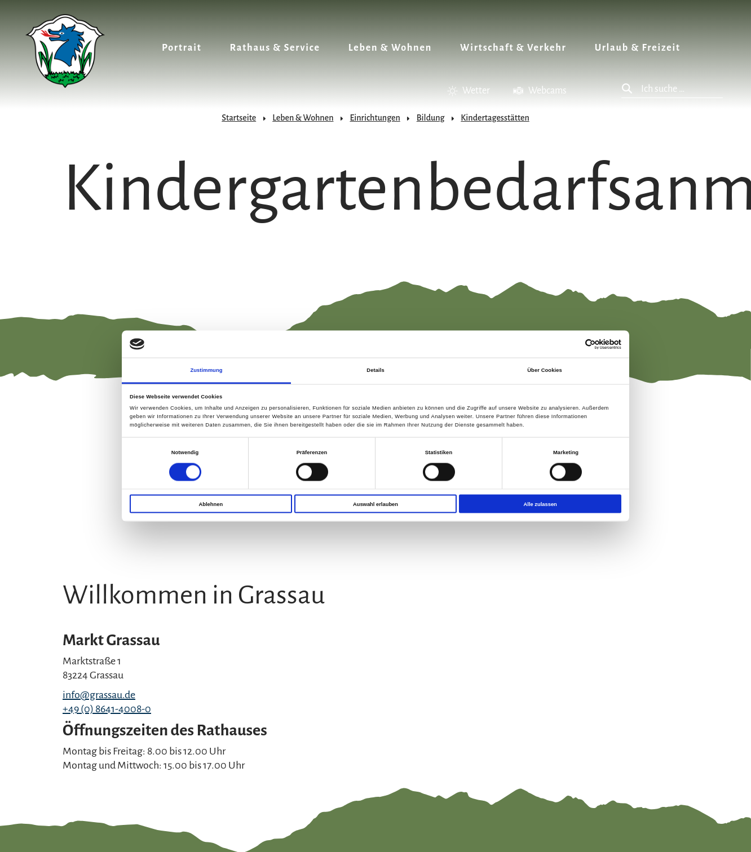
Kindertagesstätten (495, 117)
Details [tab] (375, 370)
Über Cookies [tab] (544, 370)
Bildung (431, 117)
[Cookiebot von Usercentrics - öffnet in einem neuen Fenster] (572, 344)
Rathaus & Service (275, 48)
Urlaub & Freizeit (638, 48)
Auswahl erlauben (375, 504)
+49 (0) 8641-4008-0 (107, 709)
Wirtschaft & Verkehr (513, 48)
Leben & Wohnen (390, 48)
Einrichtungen (375, 117)
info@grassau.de (99, 694)
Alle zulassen (540, 504)
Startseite (239, 117)
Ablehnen (210, 504)
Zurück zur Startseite (65, 51)
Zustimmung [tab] (206, 370)
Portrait (182, 48)
